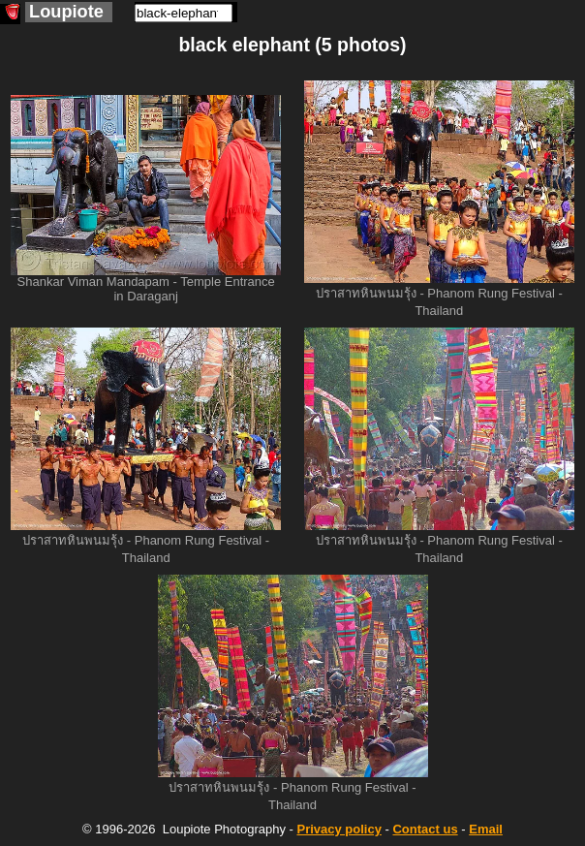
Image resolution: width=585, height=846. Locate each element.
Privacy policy (338, 829)
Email (486, 829)
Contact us (424, 829)
